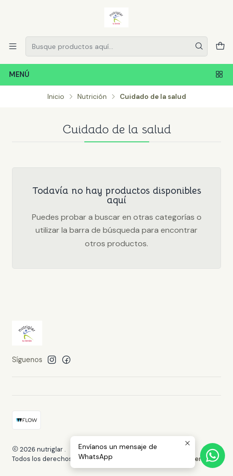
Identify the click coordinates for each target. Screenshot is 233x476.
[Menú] (12, 46)
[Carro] (220, 46)
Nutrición (92, 96)
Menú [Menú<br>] (116, 74)
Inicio (55, 96)
